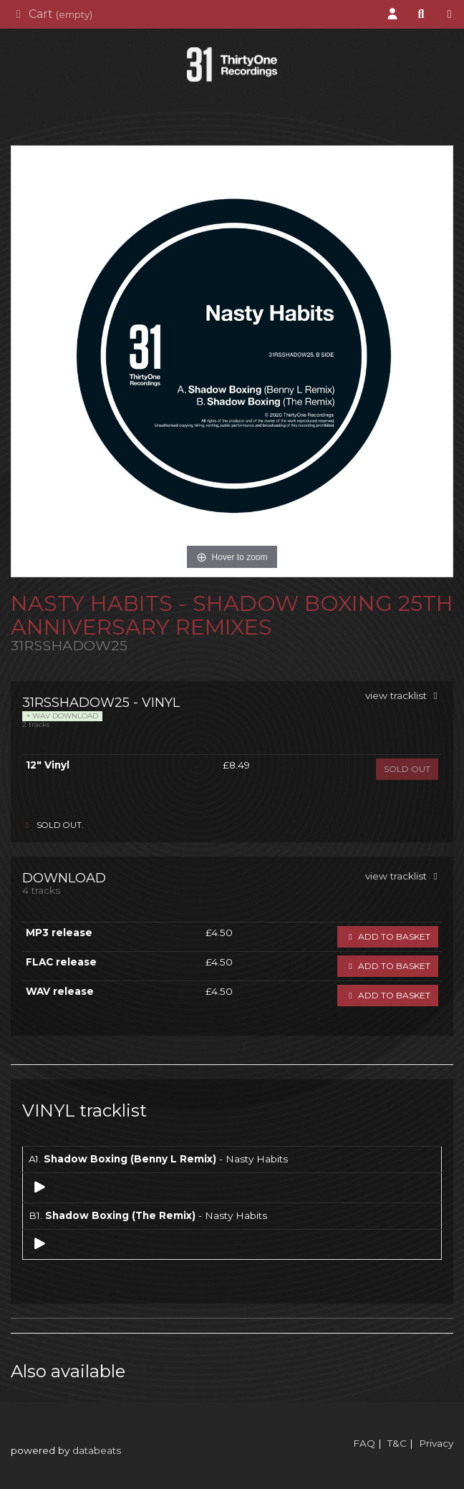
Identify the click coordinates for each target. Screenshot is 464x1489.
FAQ (364, 1443)
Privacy (436, 1443)
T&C (397, 1443)
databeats (96, 1450)
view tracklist (403, 695)
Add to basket (387, 936)
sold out (407, 768)
